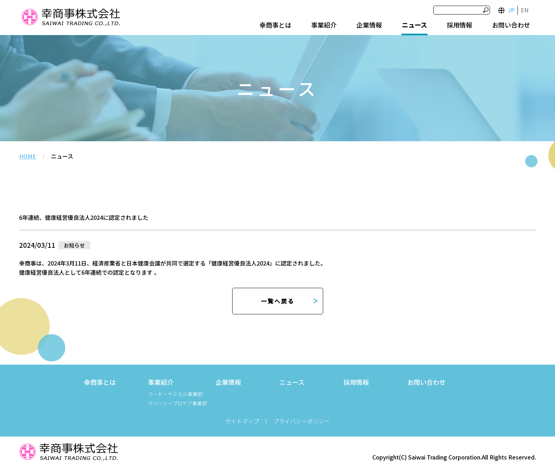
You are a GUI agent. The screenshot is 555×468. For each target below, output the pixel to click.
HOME (27, 156)
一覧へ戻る (277, 301)
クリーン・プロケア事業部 (177, 403)
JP (511, 10)
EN (524, 10)
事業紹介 (324, 24)
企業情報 (369, 24)
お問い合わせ (511, 24)
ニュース (414, 24)
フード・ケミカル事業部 (175, 394)
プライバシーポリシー (301, 421)
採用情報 (459, 24)
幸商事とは (275, 24)
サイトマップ (242, 421)
